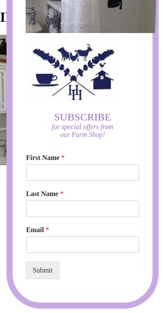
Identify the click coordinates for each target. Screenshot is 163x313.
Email (37, 229)
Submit (43, 270)
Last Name (44, 193)
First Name (45, 157)
